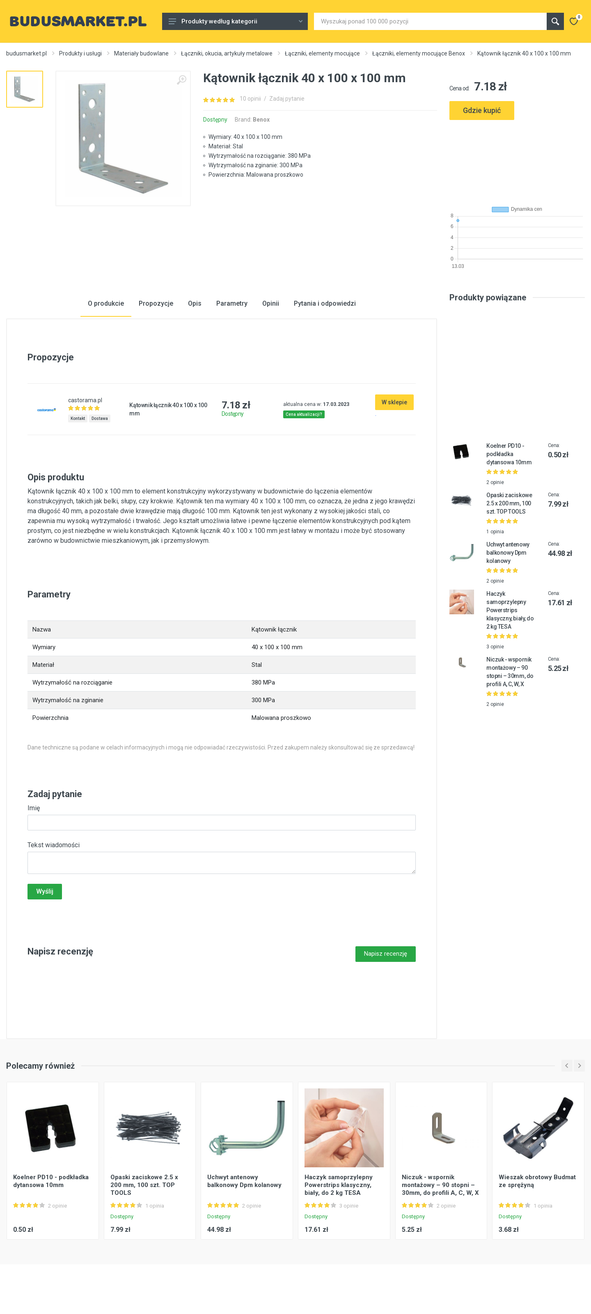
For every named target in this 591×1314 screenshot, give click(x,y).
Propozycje (156, 303)
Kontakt (78, 418)
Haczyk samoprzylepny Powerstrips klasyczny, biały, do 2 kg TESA (510, 610)
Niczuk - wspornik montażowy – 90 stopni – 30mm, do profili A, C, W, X (440, 1184)
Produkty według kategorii (235, 21)
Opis (195, 303)
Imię (33, 808)
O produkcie (106, 303)
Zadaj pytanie (287, 98)
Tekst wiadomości (53, 845)
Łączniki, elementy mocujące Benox (418, 53)
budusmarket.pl (26, 53)
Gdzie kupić (482, 110)
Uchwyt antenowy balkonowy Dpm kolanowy (507, 552)
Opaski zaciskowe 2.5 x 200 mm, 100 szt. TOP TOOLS (509, 503)
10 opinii (250, 98)
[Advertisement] (517, 159)
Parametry (231, 303)
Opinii (270, 303)
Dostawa (100, 418)
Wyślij (44, 891)
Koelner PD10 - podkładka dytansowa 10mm (508, 454)
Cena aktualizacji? (304, 414)
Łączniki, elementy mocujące (322, 53)
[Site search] (430, 21)
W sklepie (394, 402)
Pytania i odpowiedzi (325, 303)
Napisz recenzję (385, 953)
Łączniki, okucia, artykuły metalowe (227, 53)
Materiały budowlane (141, 53)
